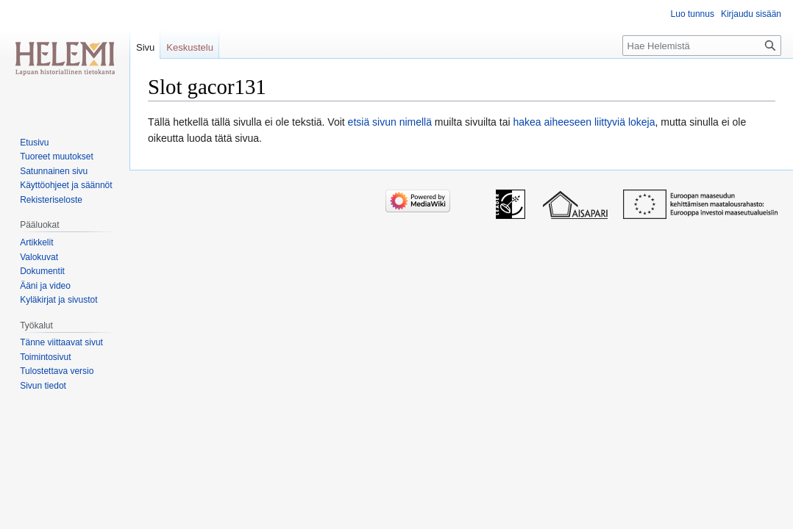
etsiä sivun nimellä (390, 122)
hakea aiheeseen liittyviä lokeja (584, 122)
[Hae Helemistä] (701, 45)
